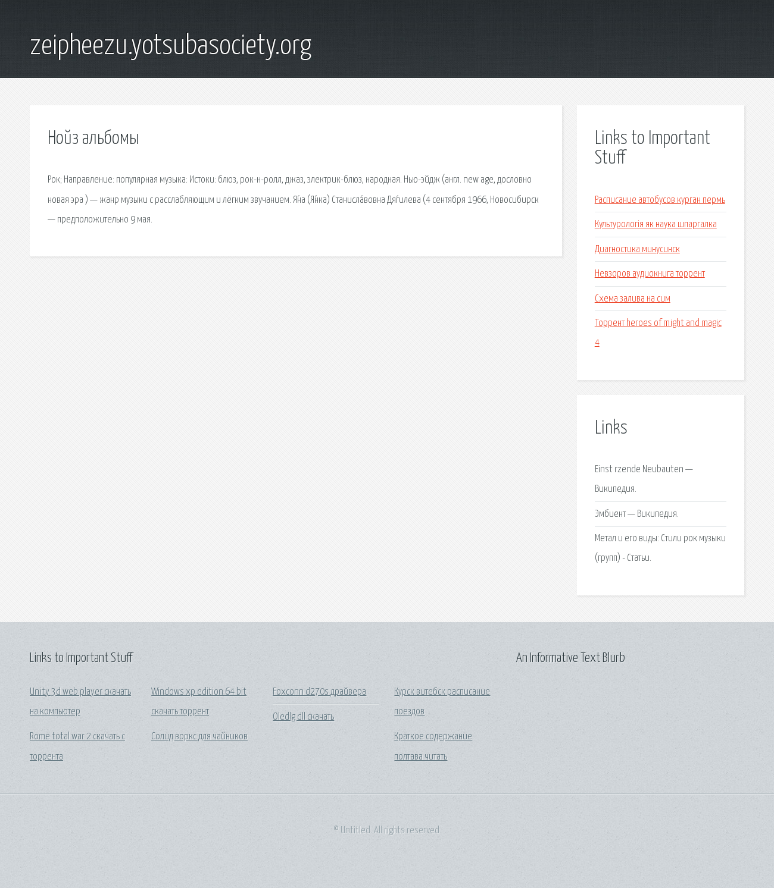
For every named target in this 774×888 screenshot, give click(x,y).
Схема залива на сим (632, 299)
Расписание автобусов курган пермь (660, 200)
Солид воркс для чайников (199, 737)
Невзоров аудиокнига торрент (650, 274)
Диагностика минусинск (637, 249)
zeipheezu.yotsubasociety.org (170, 46)
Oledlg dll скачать (303, 717)
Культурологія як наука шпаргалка (656, 224)
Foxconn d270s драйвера (319, 692)
